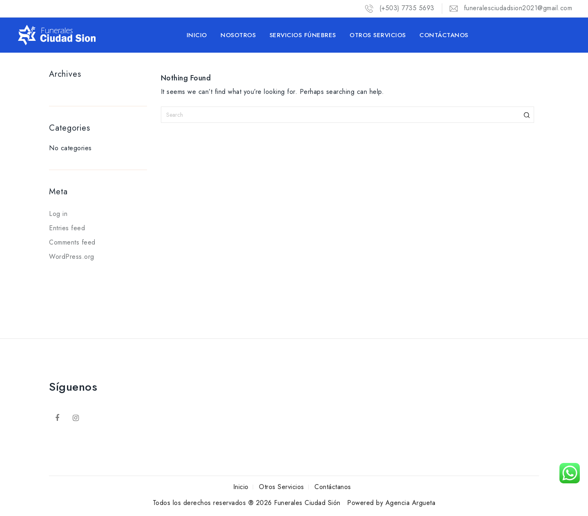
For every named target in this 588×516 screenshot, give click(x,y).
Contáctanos (443, 35)
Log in (58, 213)
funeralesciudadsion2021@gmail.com (511, 8)
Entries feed (67, 228)
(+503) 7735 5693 (399, 8)
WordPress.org (71, 256)
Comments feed (72, 242)
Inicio (197, 35)
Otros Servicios (378, 35)
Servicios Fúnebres (303, 35)
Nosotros (238, 35)
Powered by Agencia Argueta (391, 502)
